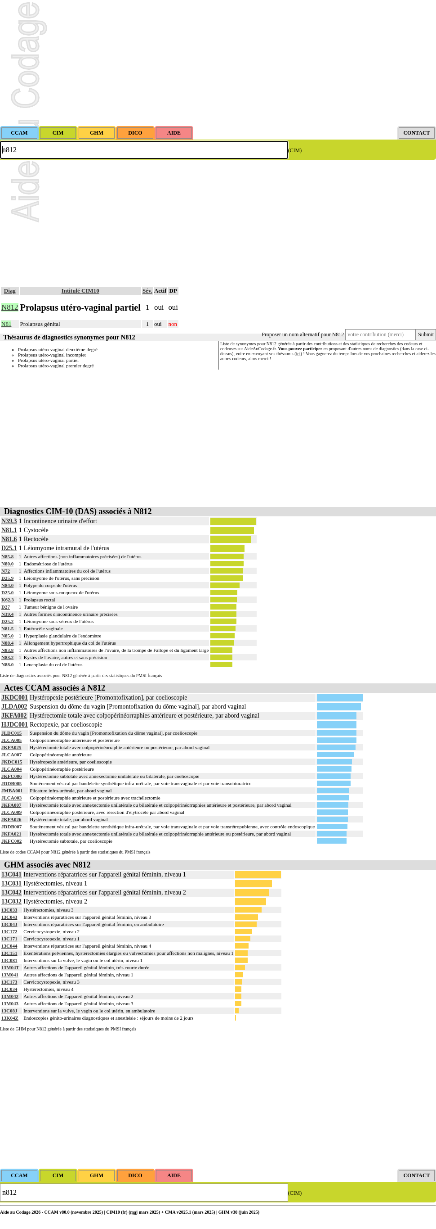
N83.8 (7, 650)
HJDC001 (14, 724)
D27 (5, 607)
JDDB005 (11, 783)
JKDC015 (11, 761)
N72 (5, 571)
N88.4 (7, 643)
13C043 (9, 917)
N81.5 (7, 628)
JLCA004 (11, 769)
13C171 (9, 938)
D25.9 (7, 578)
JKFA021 (11, 833)
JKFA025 (11, 747)
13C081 (9, 960)
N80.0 (7, 563)
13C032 (11, 901)
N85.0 (7, 635)
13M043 (9, 1003)
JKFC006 (11, 776)
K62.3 (7, 599)
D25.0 (7, 592)
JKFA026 (11, 819)
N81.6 (9, 539)
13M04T (10, 967)
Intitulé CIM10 (80, 290)
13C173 (9, 982)
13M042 (9, 996)
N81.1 (9, 530)
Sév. (147, 290)
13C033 (9, 910)
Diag (10, 290)
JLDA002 (14, 706)
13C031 (11, 883)
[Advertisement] (218, 63)
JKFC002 (11, 841)
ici (298, 353)
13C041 (11, 874)
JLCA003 (11, 797)
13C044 (9, 946)
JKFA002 (14, 715)
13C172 (9, 931)
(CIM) (295, 150)
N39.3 (9, 521)
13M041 (9, 974)
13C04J (9, 924)
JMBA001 (12, 790)
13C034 (9, 989)
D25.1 (9, 548)
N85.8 (7, 556)
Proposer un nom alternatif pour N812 (303, 334)
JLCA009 (11, 812)
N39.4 (7, 614)
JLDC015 (11, 733)
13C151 (9, 953)
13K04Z (9, 1018)
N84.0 (7, 585)
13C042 (11, 892)
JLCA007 (11, 754)
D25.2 (7, 621)
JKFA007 (11, 805)
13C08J (9, 1010)
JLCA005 (11, 740)
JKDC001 (14, 697)
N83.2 (7, 657)
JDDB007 (11, 826)
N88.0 (7, 664)
